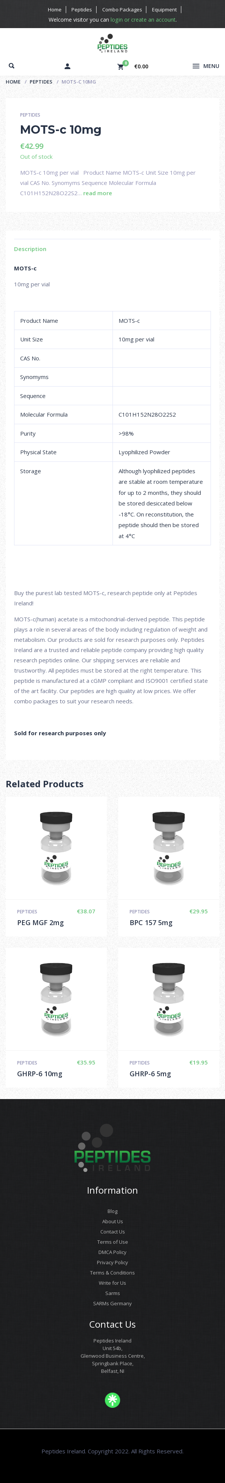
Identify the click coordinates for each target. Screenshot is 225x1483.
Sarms (112, 1293)
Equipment (163, 9)
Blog (112, 1211)
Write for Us (112, 1282)
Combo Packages (122, 9)
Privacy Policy (112, 1262)
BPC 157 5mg (151, 922)
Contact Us (112, 1231)
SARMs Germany (112, 1303)
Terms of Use (112, 1241)
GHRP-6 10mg (39, 1073)
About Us (112, 1221)
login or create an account (143, 19)
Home (56, 9)
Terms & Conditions (112, 1272)
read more (97, 193)
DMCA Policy (112, 1252)
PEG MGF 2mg (40, 922)
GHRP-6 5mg (150, 1073)
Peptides (82, 9)
